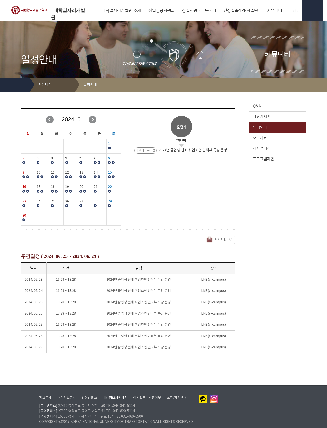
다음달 (92, 119)
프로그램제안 (277, 159)
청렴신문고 (89, 392)
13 (81, 173)
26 (67, 201)
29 (110, 201)
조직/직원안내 (176, 392)
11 (53, 173)
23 (24, 201)
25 (53, 201)
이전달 (50, 119)
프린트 (295, 85)
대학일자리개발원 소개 (121, 10)
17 (38, 187)
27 (81, 201)
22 (110, 187)
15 (110, 173)
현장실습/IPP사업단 (240, 10)
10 (38, 173)
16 (24, 187)
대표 (293, 11)
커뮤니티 (274, 10)
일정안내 (277, 127)
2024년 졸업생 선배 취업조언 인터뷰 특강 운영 (138, 280)
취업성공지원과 (161, 10)
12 (67, 173)
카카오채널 (203, 393)
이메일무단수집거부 (147, 392)
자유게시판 (277, 116)
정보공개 (45, 392)
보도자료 (277, 138)
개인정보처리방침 (115, 392)
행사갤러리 (277, 148)
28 (96, 201)
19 (67, 187)
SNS (303, 85)
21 (96, 187)
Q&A (277, 106)
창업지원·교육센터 (199, 10)
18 (53, 187)
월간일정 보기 (224, 240)
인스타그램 (214, 393)
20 (81, 187)
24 (38, 201)
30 (24, 216)
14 (96, 173)
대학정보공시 (66, 392)
